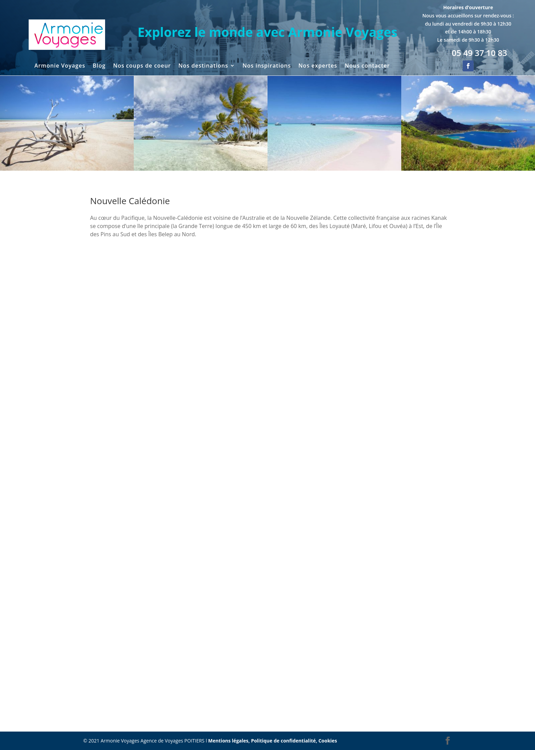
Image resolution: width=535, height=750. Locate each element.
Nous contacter (367, 66)
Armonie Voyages (59, 66)
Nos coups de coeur (142, 66)
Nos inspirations (267, 66)
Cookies (327, 740)
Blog (99, 66)
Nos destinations (203, 66)
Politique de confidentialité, (285, 740)
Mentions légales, (229, 740)
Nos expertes (317, 66)
